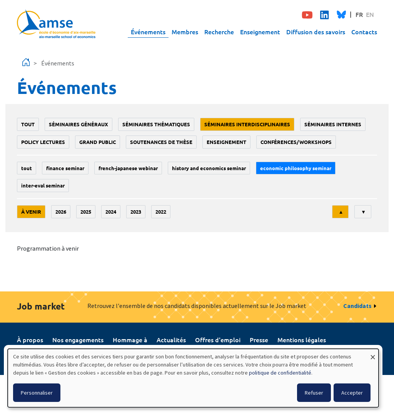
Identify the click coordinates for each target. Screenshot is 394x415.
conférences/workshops (296, 142)
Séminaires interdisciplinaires (247, 124)
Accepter (352, 392)
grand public (97, 142)
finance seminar (65, 168)
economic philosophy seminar (295, 168)
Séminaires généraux (78, 124)
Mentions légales (301, 339)
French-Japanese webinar (128, 168)
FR (359, 14)
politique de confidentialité (280, 372)
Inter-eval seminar (43, 185)
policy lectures (43, 142)
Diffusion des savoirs (315, 31)
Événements (148, 31)
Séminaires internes (332, 124)
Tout (28, 124)
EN (370, 14)
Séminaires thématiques (156, 124)
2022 (160, 211)
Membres (185, 31)
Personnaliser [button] (37, 392)
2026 (60, 211)
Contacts (364, 31)
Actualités (171, 339)
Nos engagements (78, 339)
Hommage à (130, 339)
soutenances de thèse (161, 142)
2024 (110, 211)
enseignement (226, 142)
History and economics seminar (209, 168)
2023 (135, 211)
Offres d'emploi (217, 339)
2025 (85, 211)
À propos (30, 339)
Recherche (219, 31)
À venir (31, 211)
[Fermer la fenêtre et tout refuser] (373, 353)
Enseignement (260, 31)
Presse (259, 339)
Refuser (314, 392)
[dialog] (193, 378)
